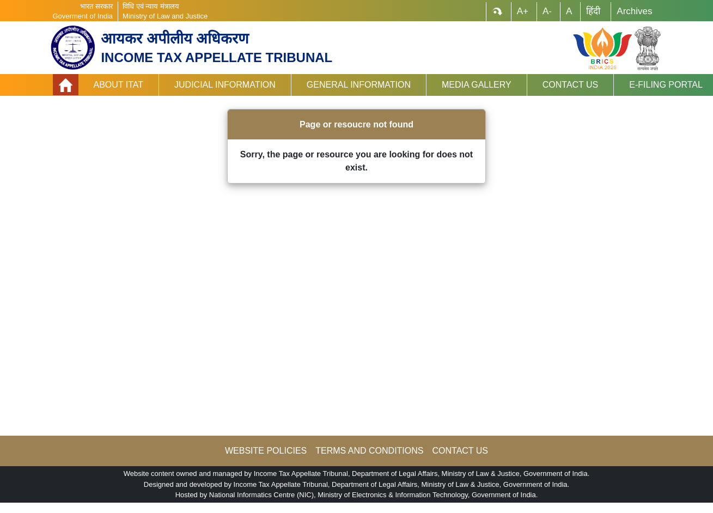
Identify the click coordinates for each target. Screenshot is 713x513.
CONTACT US (460, 450)
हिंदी (593, 11)
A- (547, 11)
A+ (522, 11)
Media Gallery (476, 84)
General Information (359, 84)
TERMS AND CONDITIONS (369, 450)
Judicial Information (225, 84)
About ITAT (119, 84)
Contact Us (571, 84)
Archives (634, 11)
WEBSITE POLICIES (266, 450)
